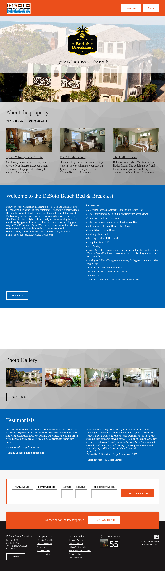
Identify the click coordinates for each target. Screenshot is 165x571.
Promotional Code (104, 488)
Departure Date (46, 488)
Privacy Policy (75, 555)
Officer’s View (43, 555)
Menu (150, 8)
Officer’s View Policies (79, 548)
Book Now (129, 8)
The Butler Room (125, 157)
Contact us (15, 557)
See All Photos (19, 397)
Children (81, 488)
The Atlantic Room (73, 157)
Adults (67, 488)
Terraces (41, 548)
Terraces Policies (76, 541)
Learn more (22, 172)
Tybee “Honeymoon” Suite (24, 157)
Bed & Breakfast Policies (80, 551)
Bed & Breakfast (44, 544)
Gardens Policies (76, 544)
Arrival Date (22, 488)
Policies (17, 295)
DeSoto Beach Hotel (46, 541)
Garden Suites (43, 551)
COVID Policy (75, 559)
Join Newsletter (104, 521)
